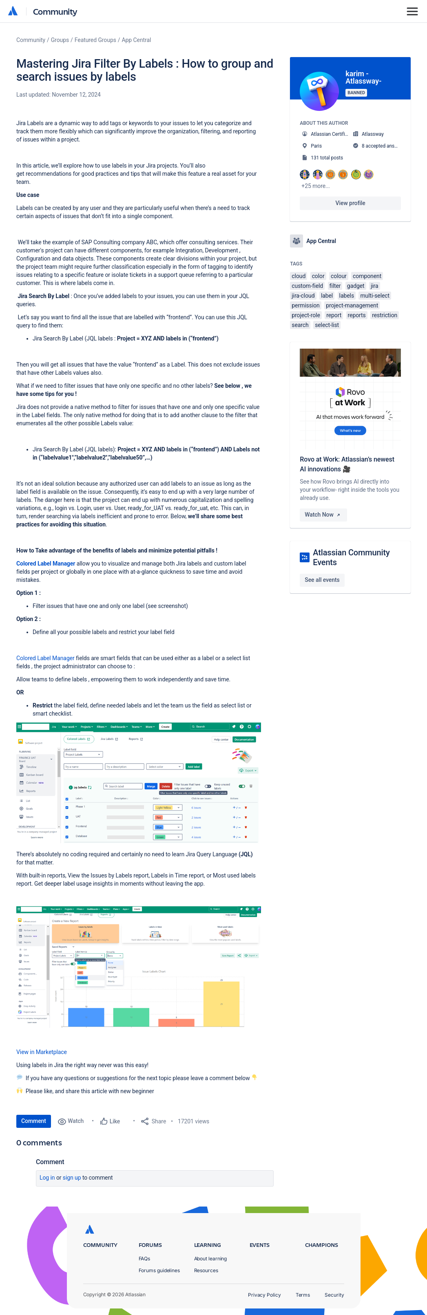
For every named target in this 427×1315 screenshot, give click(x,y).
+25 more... (315, 186)
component (367, 276)
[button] (138, 783)
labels (346, 295)
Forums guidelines (159, 1270)
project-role (306, 315)
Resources (206, 1270)
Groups (60, 40)
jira (374, 286)
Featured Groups (95, 40)
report (333, 315)
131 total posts (327, 158)
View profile (350, 203)
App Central (136, 40)
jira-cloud (303, 295)
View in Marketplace (42, 1052)
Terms (303, 1295)
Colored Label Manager (45, 658)
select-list (327, 325)
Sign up (72, 1177)
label (327, 295)
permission (305, 305)
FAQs (144, 1258)
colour (339, 276)
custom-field (307, 286)
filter (335, 286)
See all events (322, 580)
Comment (33, 1121)
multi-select (374, 295)
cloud (298, 276)
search (300, 325)
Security (334, 1295)
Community (55, 11)
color (318, 276)
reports (357, 315)
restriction (384, 315)
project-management (352, 305)
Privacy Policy (264, 1295)
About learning (210, 1258)
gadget (356, 286)
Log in (47, 1177)
